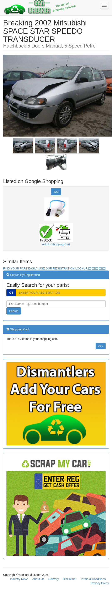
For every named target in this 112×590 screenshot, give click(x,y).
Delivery (53, 579)
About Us (38, 579)
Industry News (19, 579)
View (100, 346)
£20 (56, 191)
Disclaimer (69, 579)
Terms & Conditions (93, 579)
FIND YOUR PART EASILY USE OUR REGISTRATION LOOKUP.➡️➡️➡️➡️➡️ (54, 268)
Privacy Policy (100, 583)
